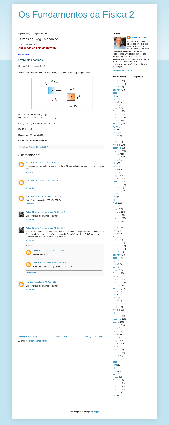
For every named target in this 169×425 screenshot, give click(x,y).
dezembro (117, 81)
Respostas (32, 246)
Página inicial (61, 337)
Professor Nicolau (138, 37)
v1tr (27, 282)
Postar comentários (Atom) (36, 341)
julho (115, 96)
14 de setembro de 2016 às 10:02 (48, 196)
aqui (27, 140)
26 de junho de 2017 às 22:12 (54, 263)
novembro (117, 84)
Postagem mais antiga (94, 337)
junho (115, 99)
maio (115, 102)
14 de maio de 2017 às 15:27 (52, 251)
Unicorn (36, 251)
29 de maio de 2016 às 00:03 (46, 181)
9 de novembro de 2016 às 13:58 (43, 282)
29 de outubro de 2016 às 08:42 (52, 212)
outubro (116, 87)
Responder (30, 172)
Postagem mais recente (28, 337)
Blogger (96, 412)
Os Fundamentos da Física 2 (76, 14)
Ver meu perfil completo (122, 70)
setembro (117, 90)
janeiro (116, 276)
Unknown (30, 162)
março (115, 108)
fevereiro (116, 111)
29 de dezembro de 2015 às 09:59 (48, 162)
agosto (116, 93)
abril (115, 105)
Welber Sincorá (32, 212)
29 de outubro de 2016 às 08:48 (52, 228)
